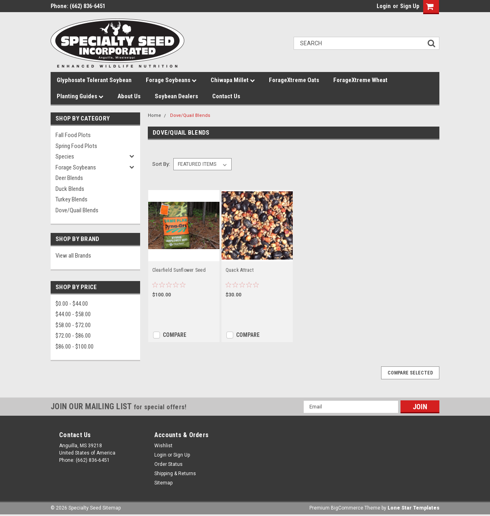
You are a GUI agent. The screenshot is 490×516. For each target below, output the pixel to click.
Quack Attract (240, 270)
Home (154, 115)
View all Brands (73, 255)
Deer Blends (69, 178)
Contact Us (226, 96)
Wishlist (163, 445)
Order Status (168, 464)
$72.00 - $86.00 (73, 335)
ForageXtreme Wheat (360, 80)
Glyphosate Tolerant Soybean (94, 80)
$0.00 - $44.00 (71, 303)
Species (64, 156)
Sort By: (161, 164)
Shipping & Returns (175, 473)
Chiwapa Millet (233, 80)
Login (384, 6)
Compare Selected (410, 373)
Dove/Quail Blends (76, 210)
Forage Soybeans (171, 80)
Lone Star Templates (413, 508)
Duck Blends (69, 188)
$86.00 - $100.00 (74, 346)
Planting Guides (80, 96)
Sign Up (409, 6)
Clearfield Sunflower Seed (179, 270)
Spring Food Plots (76, 146)
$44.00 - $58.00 (73, 314)
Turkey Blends (71, 199)
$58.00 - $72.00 (73, 325)
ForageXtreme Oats (294, 80)
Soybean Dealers (176, 96)
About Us (129, 96)
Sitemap (163, 483)
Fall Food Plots (73, 135)
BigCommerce (347, 508)
